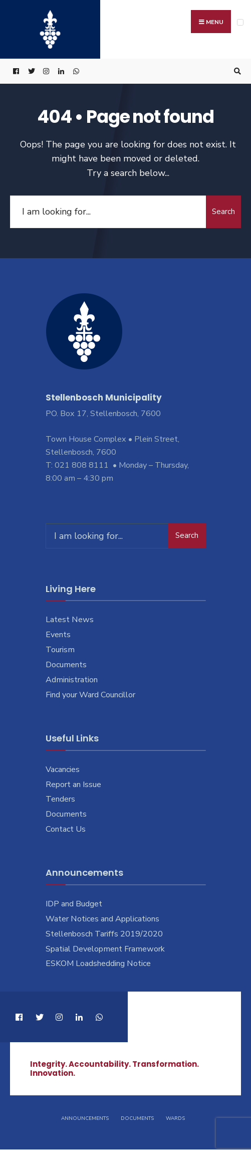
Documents (66, 664)
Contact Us (66, 829)
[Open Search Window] (235, 71)
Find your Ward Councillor (90, 694)
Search (223, 212)
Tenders (60, 799)
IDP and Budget (74, 903)
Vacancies (63, 769)
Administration (72, 679)
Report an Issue (73, 784)
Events (58, 634)
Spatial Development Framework (105, 948)
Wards (175, 1118)
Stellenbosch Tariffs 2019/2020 (104, 933)
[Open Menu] (240, 22)
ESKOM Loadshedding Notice (98, 963)
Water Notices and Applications (102, 918)
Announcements (85, 1118)
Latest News (70, 619)
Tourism (60, 649)
